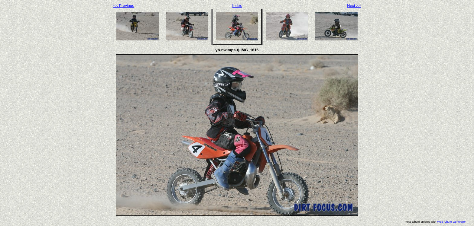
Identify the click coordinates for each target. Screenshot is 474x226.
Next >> (354, 5)
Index (237, 5)
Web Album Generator (451, 221)
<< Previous (123, 5)
